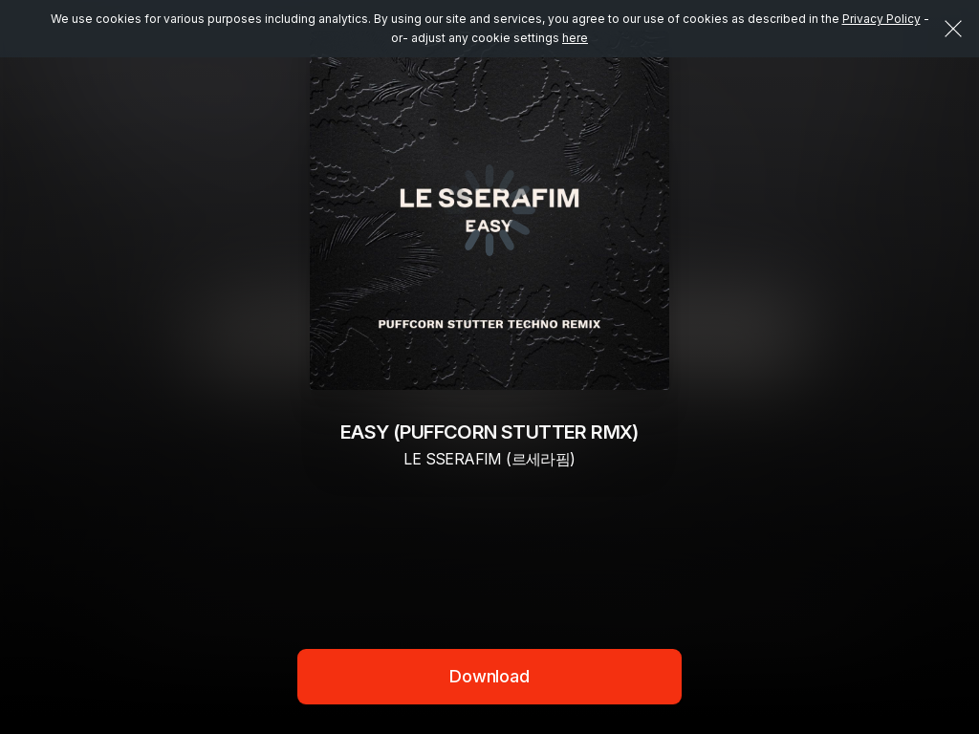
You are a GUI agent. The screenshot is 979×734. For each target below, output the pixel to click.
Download (489, 676)
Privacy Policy (881, 18)
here (575, 38)
